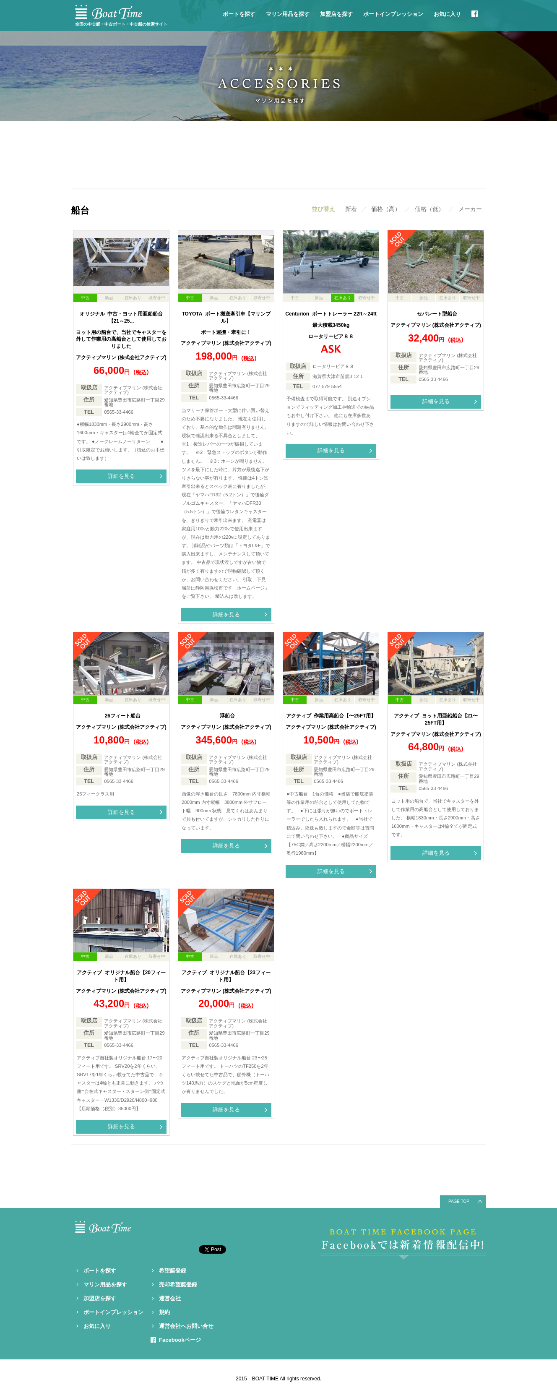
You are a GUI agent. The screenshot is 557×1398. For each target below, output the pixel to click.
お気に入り (447, 14)
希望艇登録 (172, 1271)
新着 (351, 209)
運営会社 (170, 1298)
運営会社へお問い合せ (186, 1326)
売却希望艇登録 (178, 1284)
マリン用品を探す (288, 14)
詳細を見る (121, 476)
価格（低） (429, 209)
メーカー (470, 209)
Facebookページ (180, 1340)
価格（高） (386, 209)
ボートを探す (239, 14)
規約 (164, 1312)
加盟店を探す (336, 14)
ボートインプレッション (393, 14)
